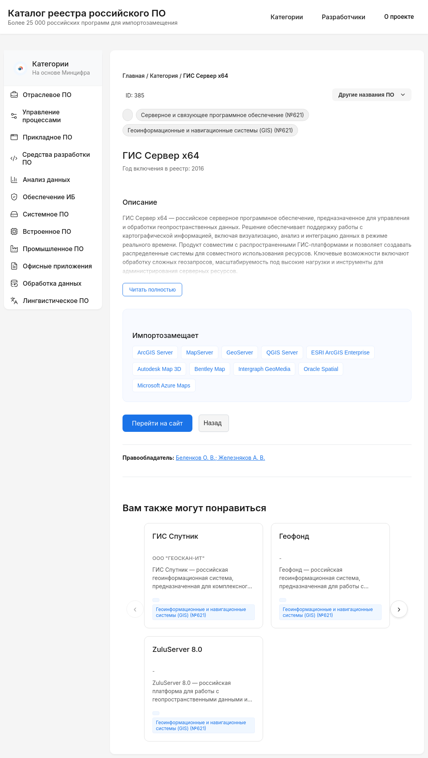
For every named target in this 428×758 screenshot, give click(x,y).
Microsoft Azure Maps (163, 385)
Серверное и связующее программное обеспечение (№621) (222, 115)
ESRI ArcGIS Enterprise (340, 352)
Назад (213, 423)
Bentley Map (209, 369)
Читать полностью (152, 289)
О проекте (399, 16)
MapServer (199, 352)
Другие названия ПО (371, 95)
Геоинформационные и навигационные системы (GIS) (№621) (210, 130)
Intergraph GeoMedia (264, 369)
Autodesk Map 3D (159, 369)
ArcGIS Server (155, 352)
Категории (287, 17)
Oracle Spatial (321, 369)
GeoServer (240, 352)
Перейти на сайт (157, 423)
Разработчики (344, 17)
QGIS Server (282, 352)
